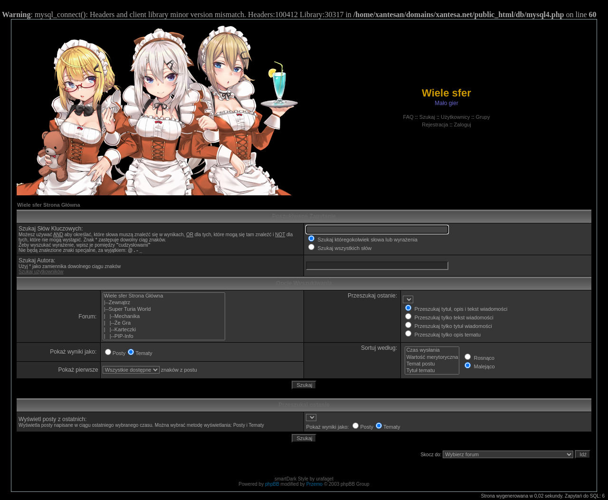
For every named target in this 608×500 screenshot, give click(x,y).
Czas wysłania (432, 350)
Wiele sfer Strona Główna (48, 205)
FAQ (408, 117)
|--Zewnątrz (164, 302)
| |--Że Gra (164, 323)
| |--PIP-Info (164, 336)
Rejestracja (435, 124)
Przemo (314, 484)
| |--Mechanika (164, 316)
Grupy (482, 117)
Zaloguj (462, 124)
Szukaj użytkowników (41, 271)
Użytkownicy (455, 117)
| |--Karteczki (164, 330)
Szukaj (427, 117)
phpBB (272, 484)
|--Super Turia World (164, 309)
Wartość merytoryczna (432, 357)
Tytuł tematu (432, 370)
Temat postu (432, 364)
